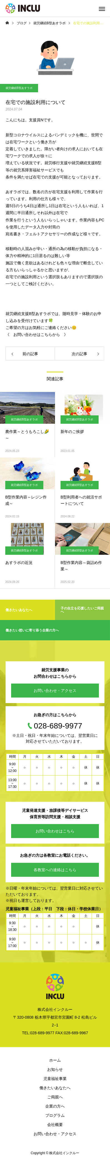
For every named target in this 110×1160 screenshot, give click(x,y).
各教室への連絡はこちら (55, 870)
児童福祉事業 (55, 1078)
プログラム (55, 1115)
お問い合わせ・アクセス (55, 690)
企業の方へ (55, 1106)
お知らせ (55, 1069)
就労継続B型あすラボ (19, 87)
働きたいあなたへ (55, 1088)
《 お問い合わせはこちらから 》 (37, 334)
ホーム (55, 1060)
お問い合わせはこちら (55, 831)
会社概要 (55, 1124)
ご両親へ (55, 1097)
